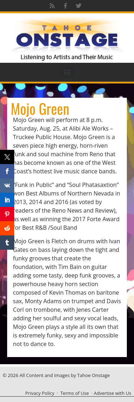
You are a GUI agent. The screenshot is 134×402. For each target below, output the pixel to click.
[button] (67, 72)
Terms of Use (74, 393)
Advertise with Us (112, 393)
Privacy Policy (39, 393)
